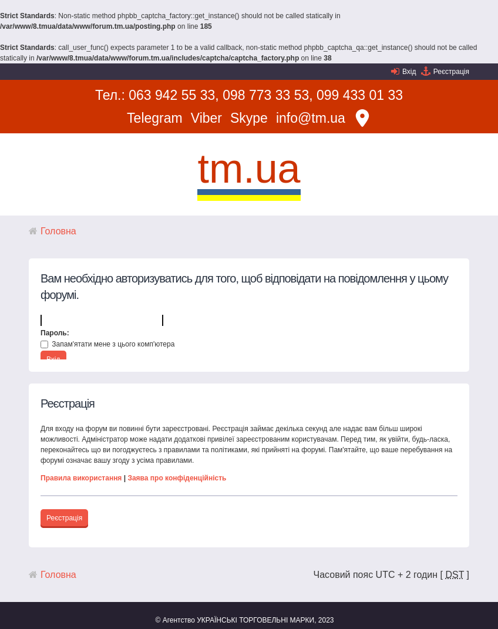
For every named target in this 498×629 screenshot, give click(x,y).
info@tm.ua (310, 118)
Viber (206, 118)
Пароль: (55, 333)
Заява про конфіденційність (176, 478)
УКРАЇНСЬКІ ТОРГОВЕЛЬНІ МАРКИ (255, 620)
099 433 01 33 (360, 95)
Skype (249, 118)
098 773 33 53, (267, 95)
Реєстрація (451, 72)
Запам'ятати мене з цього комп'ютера (107, 344)
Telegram (155, 118)
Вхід (409, 72)
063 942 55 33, (173, 95)
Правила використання (81, 478)
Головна (58, 231)
